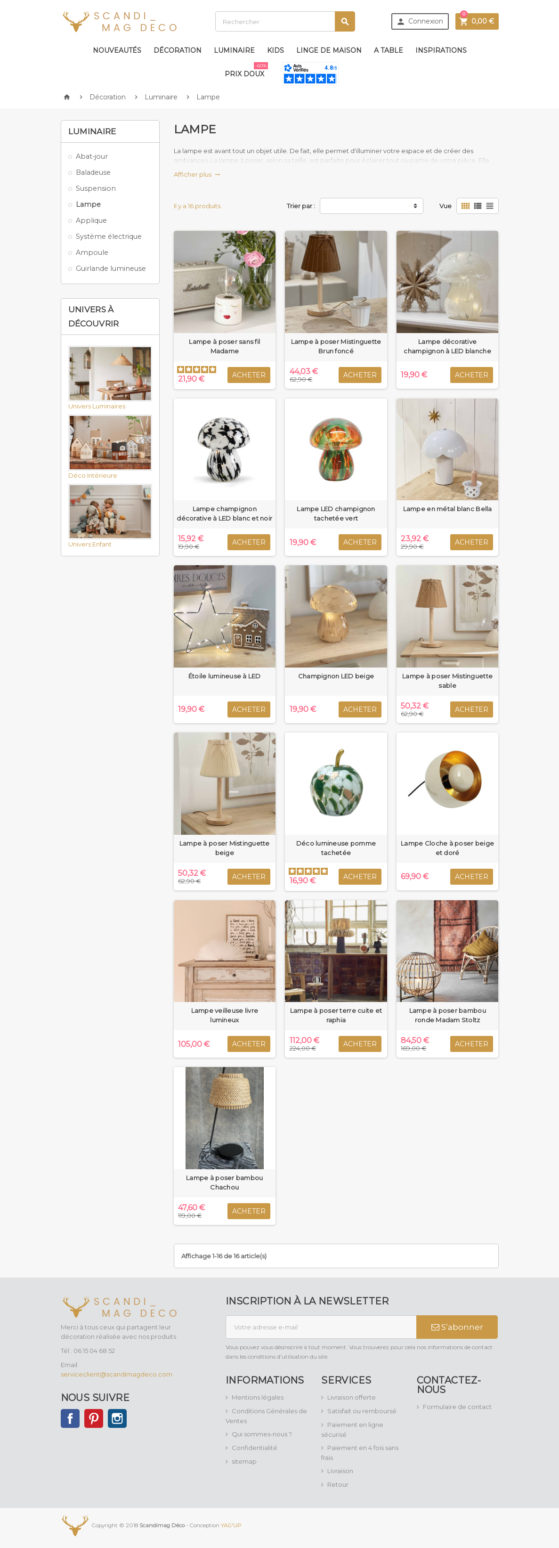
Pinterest (93, 1418)
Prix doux (246, 70)
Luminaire (234, 50)
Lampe (88, 204)
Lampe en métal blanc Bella (447, 509)
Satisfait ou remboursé (362, 1411)
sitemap (244, 1461)
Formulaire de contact (457, 1406)
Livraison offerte (351, 1397)
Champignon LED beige (336, 676)
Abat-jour (92, 156)
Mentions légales (258, 1397)
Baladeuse (93, 172)
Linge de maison (329, 50)
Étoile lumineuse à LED (224, 676)
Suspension (96, 188)
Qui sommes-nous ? (262, 1434)
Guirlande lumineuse (111, 268)
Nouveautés (117, 50)
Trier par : (301, 206)
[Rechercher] (285, 21)
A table (388, 50)
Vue (445, 206)
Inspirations (441, 50)
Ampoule (92, 252)
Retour (337, 1484)
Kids (275, 50)
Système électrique (109, 236)
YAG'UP (231, 1525)
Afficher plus (197, 174)
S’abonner (457, 1327)
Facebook (70, 1418)
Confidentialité (254, 1447)
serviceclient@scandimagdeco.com (116, 1374)
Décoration (178, 50)
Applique (91, 220)
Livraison (340, 1471)
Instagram (117, 1418)
